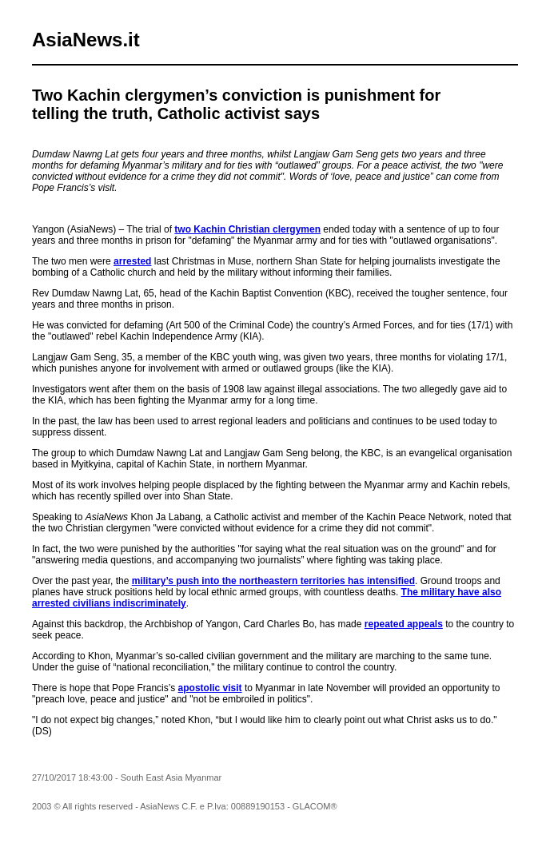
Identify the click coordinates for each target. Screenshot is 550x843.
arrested (132, 261)
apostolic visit (210, 688)
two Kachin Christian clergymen (247, 229)
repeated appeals (404, 624)
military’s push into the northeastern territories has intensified (273, 581)
